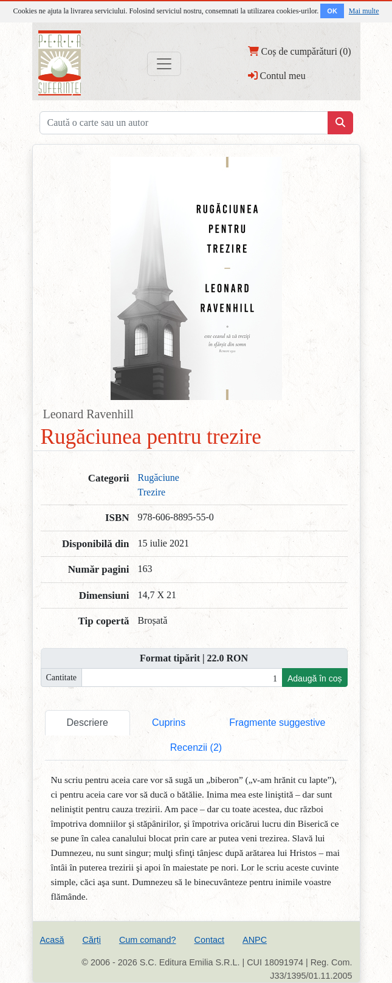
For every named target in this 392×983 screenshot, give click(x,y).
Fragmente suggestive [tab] (277, 722)
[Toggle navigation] (164, 64)
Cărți (92, 940)
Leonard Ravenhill (88, 414)
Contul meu (277, 75)
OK (332, 11)
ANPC (254, 940)
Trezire (152, 492)
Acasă (52, 940)
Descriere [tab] (87, 722)
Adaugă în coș (314, 678)
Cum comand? (147, 940)
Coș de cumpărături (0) (299, 51)
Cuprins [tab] (168, 722)
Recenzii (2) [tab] (196, 747)
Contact (209, 940)
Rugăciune (158, 477)
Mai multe (364, 11)
